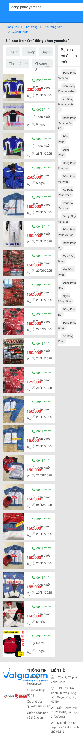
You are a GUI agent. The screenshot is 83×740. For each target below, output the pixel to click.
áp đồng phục (65, 338)
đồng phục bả (67, 311)
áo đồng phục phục (65, 192)
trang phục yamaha (67, 218)
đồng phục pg (67, 245)
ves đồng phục (66, 271)
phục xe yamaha (65, 205)
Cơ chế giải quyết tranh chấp (38, 703)
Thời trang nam (52, 27)
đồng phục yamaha (67, 75)
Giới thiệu (33, 676)
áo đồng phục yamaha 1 (66, 104)
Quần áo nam (20, 31)
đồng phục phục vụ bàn (67, 231)
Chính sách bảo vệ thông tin (37, 714)
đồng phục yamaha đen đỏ (67, 123)
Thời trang (30, 27)
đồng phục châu (67, 325)
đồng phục (63, 138)
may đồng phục (66, 258)
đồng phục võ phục (67, 178)
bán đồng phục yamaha (66, 88)
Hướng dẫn (35, 683)
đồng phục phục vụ (67, 165)
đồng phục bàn (67, 285)
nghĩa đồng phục (64, 298)
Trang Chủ (12, 27)
